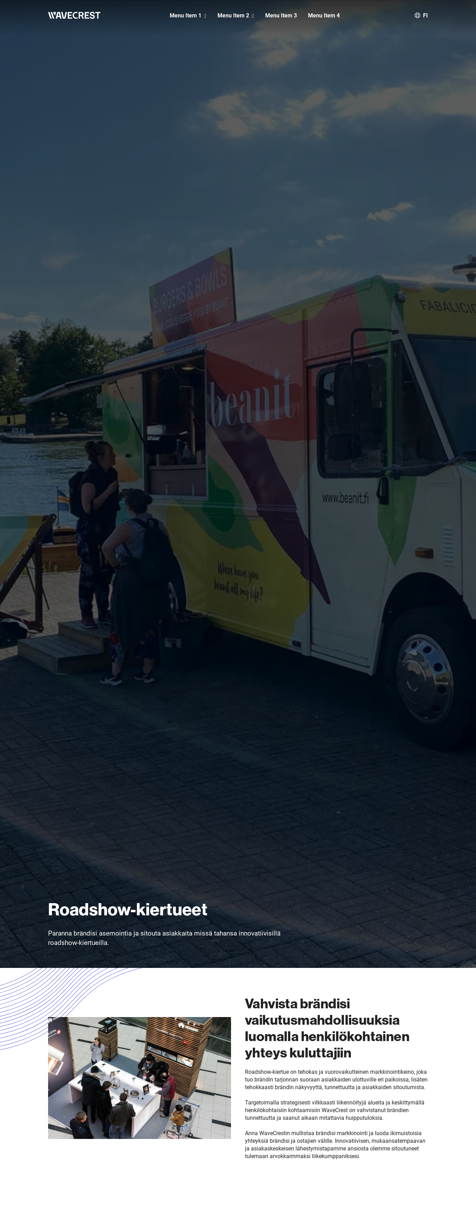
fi (425, 15)
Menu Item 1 (185, 15)
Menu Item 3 (281, 15)
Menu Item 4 (324, 15)
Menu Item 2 (233, 15)
